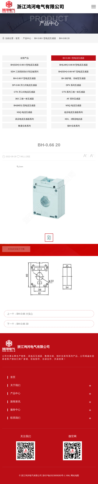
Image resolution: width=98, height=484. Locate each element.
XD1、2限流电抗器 (73, 119)
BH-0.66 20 (64, 38)
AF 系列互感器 (73, 99)
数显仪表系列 (24, 126)
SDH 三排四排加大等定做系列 (24, 71)
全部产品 (24, 58)
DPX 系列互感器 (73, 85)
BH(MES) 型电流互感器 (24, 105)
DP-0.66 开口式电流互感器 (24, 85)
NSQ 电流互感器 (24, 112)
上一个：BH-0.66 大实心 (20, 319)
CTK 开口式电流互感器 (24, 92)
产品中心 (27, 38)
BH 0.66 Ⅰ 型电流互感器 (45, 38)
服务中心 (15, 409)
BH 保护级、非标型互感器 (73, 78)
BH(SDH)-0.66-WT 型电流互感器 (73, 71)
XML (68, 475)
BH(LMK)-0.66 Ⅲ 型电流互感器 (73, 65)
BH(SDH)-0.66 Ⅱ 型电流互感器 (24, 65)
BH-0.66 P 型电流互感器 (24, 78)
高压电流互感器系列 (24, 119)
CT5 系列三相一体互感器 (73, 92)
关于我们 (15, 385)
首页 (17, 38)
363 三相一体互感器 (24, 99)
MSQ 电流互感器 (73, 105)
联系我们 (15, 417)
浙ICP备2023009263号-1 (53, 475)
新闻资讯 (15, 401)
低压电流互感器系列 (73, 112)
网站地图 (75, 475)
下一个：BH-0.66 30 (17, 329)
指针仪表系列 (73, 126)
